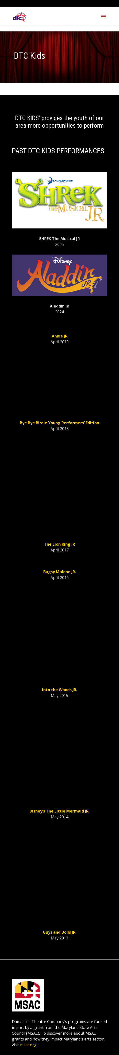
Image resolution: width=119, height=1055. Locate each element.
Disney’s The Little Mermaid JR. (59, 811)
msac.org (28, 1045)
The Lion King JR (59, 544)
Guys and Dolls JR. (59, 932)
